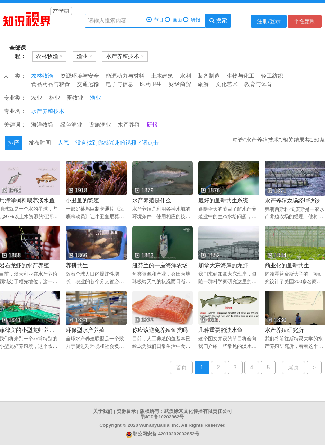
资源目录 (126, 411)
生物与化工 (240, 76)
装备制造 (209, 76)
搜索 (218, 20)
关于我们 (102, 411)
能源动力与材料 (125, 76)
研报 (191, 20)
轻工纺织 (272, 76)
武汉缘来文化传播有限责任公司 (198, 411)
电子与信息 (119, 84)
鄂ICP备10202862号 (162, 416)
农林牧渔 (42, 76)
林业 (54, 98)
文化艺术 (227, 84)
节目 (155, 20)
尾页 (293, 367)
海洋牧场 (42, 125)
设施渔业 (100, 125)
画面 (173, 20)
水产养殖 (129, 125)
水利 (185, 76)
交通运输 (88, 84)
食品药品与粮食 (50, 84)
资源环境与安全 (79, 76)
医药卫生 (151, 84)
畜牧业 (75, 98)
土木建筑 (162, 76)
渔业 (95, 98)
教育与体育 (258, 84)
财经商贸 (180, 84)
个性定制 (305, 21)
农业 (36, 98)
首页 (181, 367)
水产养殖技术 (47, 111)
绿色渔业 (71, 125)
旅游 (203, 84)
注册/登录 (268, 21)
